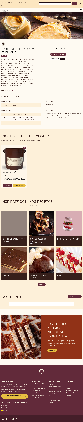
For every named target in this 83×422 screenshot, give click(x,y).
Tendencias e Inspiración (38, 388)
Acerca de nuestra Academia (71, 385)
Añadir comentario (74, 296)
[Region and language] (55, 3)
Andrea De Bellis (38, 242)
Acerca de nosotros (37, 393)
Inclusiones (52, 393)
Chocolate (52, 384)
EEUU (62, 58)
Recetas (3, 14)
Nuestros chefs (70, 393)
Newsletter (35, 399)
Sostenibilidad (36, 390)
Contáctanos (35, 397)
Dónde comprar (36, 402)
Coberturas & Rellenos (55, 391)
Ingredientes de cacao (55, 386)
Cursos (68, 388)
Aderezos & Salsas (54, 398)
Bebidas (51, 402)
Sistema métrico (55, 58)
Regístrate (52, 350)
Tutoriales (68, 395)
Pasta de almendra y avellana (58, 54)
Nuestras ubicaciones (72, 390)
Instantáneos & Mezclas (55, 400)
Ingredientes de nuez (54, 389)
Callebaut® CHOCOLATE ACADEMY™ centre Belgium (23, 44)
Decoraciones (52, 395)
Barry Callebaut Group (38, 395)
